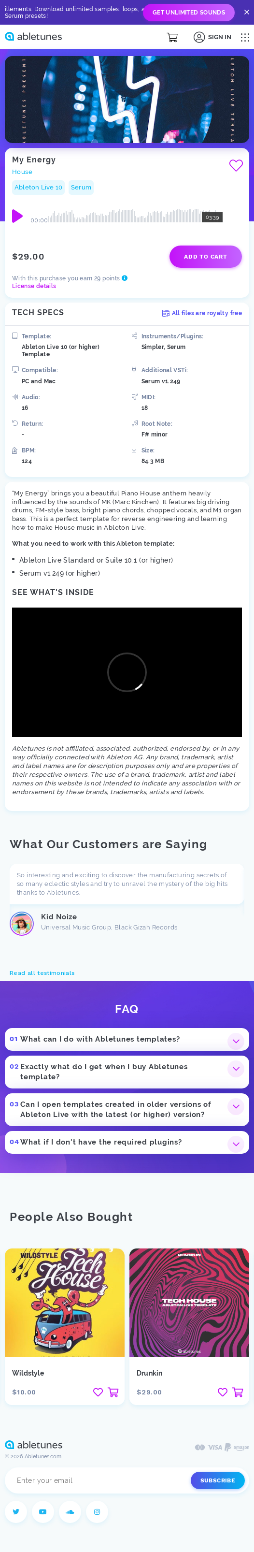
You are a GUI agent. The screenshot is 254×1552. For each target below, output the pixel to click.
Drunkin (149, 1373)
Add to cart (205, 256)
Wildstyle (28, 1373)
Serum (81, 187)
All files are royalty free (202, 313)
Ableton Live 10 (38, 187)
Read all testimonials (42, 973)
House (22, 171)
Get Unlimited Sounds (189, 12)
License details (34, 286)
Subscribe (217, 1480)
